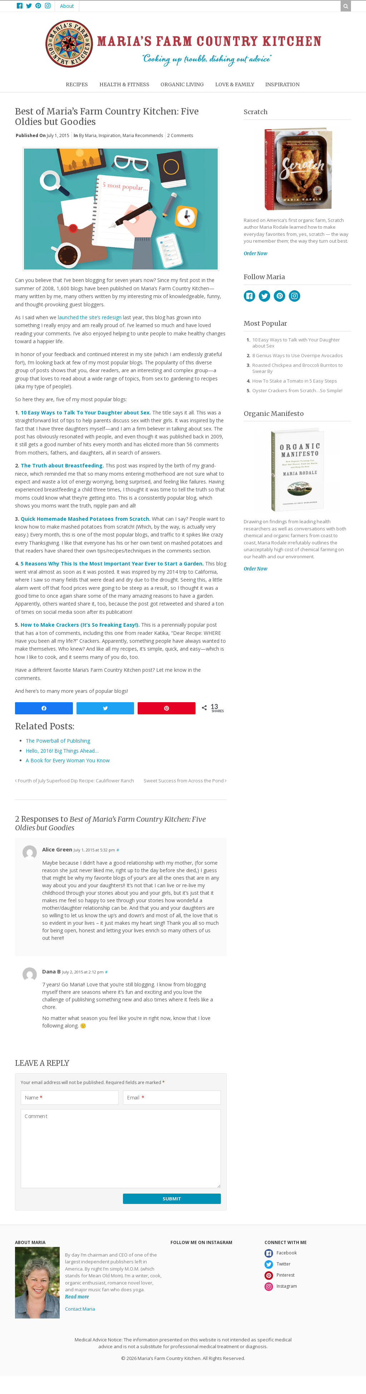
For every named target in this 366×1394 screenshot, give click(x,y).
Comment (36, 1116)
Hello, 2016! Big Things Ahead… (62, 750)
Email (135, 1097)
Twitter (264, 296)
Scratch (256, 112)
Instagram (294, 296)
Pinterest (279, 296)
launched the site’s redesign (90, 317)
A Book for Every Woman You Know (68, 760)
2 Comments (180, 135)
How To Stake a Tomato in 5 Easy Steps (294, 381)
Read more (77, 1297)
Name (34, 1097)
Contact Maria (80, 1309)
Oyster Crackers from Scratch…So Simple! (297, 390)
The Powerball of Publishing (58, 740)
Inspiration (109, 135)
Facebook (249, 296)
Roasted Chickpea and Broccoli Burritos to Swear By (297, 368)
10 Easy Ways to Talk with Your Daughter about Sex (296, 342)
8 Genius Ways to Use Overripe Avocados (297, 355)
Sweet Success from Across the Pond (185, 781)
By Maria (88, 135)
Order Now (255, 254)
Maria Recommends (143, 135)
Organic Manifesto (274, 413)
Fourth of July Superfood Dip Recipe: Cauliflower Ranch (74, 781)
